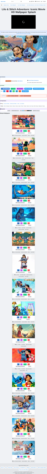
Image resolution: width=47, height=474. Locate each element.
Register (44, 1)
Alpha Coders (3, 1)
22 (25, 364)
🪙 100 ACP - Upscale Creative (12, 95)
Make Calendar (28, 88)
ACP (3, 95)
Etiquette (28, 467)
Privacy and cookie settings (23, 469)
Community (37, 1)
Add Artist (8, 80)
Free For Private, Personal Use (33, 80)
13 (25, 456)
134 (25, 294)
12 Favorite (20, 88)
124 (25, 200)
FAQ (6, 467)
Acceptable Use (22, 467)
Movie (29, 135)
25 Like (13, 88)
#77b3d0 (23, 110)
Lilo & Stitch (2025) (22, 274)
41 (25, 223)
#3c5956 (30, 110)
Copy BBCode (25, 91)
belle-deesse (20, 80)
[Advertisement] (23, 69)
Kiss (26, 370)
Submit (32, 1)
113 (25, 247)
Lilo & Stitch (22, 103)
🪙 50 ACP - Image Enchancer (25, 95)
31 (25, 388)
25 (25, 411)
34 (25, 270)
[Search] (21, 1)
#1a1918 (28, 110)
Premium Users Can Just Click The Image (23, 33)
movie (18, 103)
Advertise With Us (34, 467)
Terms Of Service (16, 467)
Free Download (5, 88)
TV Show (19, 227)
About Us (2, 467)
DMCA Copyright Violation (42, 467)
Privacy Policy (10, 467)
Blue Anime (26, 229)
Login (41, 1)
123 (25, 317)
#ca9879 (25, 110)
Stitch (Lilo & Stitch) (13, 103)
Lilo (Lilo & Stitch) (6, 103)
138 (25, 153)
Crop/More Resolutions (38, 88)
